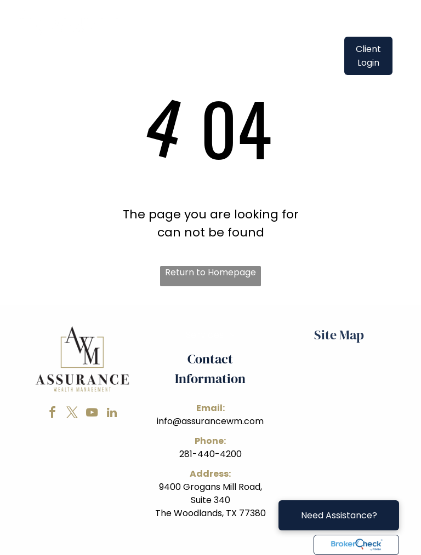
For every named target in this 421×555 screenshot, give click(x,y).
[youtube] (92, 414)
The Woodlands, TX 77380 (210, 513)
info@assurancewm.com (210, 421)
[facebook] (52, 414)
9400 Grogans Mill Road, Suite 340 (210, 493)
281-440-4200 (210, 454)
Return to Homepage (210, 272)
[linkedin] (112, 414)
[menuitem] (199, 48)
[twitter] (72, 414)
